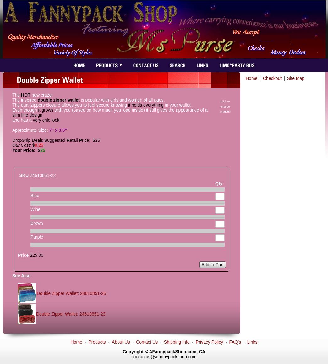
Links (252, 342)
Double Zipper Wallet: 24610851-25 (71, 293)
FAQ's (235, 342)
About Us (121, 342)
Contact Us (147, 342)
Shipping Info (177, 342)
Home (251, 78)
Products (97, 342)
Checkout (272, 78)
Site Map (295, 78)
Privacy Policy (209, 342)
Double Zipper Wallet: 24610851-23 (71, 314)
